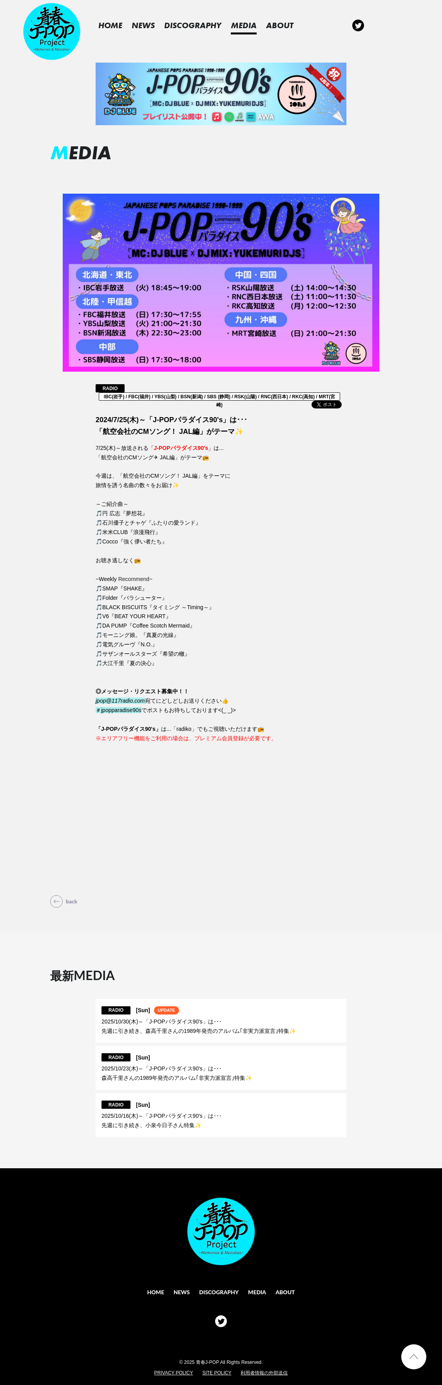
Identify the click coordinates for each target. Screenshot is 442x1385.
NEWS (151, 25)
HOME (118, 25)
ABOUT (288, 25)
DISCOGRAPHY (201, 25)
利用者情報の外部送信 (264, 1373)
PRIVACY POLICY (173, 1373)
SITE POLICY (216, 1373)
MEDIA (252, 25)
